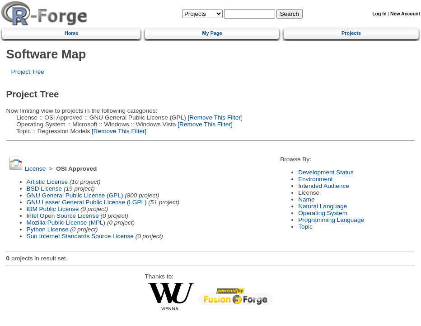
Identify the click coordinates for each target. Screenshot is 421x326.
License (35, 168)
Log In (379, 13)
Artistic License (47, 181)
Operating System (322, 213)
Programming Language (331, 219)
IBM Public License (53, 209)
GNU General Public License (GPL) (75, 195)
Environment (315, 179)
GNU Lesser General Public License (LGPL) (87, 202)
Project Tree (27, 71)
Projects (351, 33)
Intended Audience (323, 185)
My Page (212, 33)
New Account (405, 13)
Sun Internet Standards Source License (80, 236)
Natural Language (322, 206)
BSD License (44, 188)
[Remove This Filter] (214, 117)
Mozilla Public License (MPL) (66, 222)
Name (306, 199)
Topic (305, 226)
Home (71, 33)
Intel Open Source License (63, 215)
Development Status (325, 172)
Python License (48, 229)
